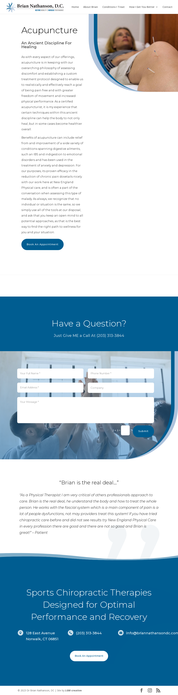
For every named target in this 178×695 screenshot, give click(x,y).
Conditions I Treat (113, 7)
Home (75, 7)
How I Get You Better (142, 7)
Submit (143, 424)
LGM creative (73, 690)
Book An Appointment (42, 244)
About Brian (90, 7)
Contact (167, 7)
